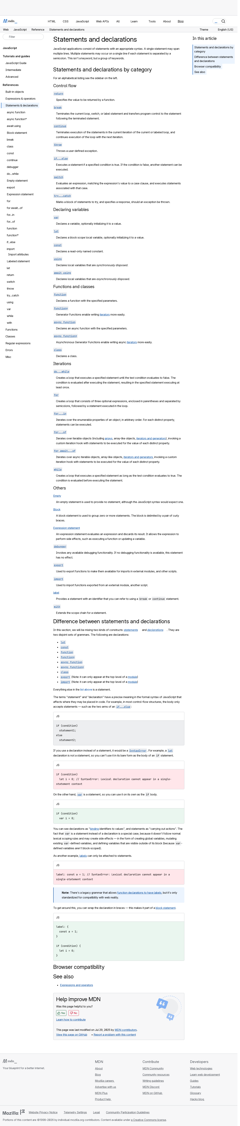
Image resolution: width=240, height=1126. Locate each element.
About (99, 1068)
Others (59, 488)
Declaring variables (71, 209)
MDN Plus (101, 1093)
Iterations (62, 363)
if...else (11, 242)
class (10, 146)
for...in (10, 214)
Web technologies (201, 1068)
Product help (103, 1099)
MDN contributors (126, 1030)
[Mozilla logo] (14, 1112)
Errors (9, 350)
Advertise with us (105, 1087)
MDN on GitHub (153, 1093)
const (10, 153)
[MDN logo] (10, 1061)
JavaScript (10, 48)
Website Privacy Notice (43, 1112)
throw (10, 288)
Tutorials (195, 1087)
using (10, 302)
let (8, 268)
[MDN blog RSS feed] (29, 1088)
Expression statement (66, 528)
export (11, 187)
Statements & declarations (21, 105)
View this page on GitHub (71, 1034)
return (10, 275)
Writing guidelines (153, 1080)
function (12, 228)
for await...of (15, 208)
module (132, 677)
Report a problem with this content (115, 1034)
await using (14, 126)
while (10, 316)
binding (94, 828)
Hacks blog (197, 1099)
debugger (12, 167)
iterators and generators (151, 438)
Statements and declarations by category (213, 49)
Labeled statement (18, 261)
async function (16, 112)
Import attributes (18, 254)
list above (86, 689)
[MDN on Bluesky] (11, 1088)
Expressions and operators (76, 985)
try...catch (13, 295)
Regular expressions (18, 343)
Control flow (64, 85)
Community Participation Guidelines (128, 1112)
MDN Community (153, 1068)
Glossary (195, 1093)
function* (13, 235)
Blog (180, 21)
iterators (105, 314)
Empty (57, 495)
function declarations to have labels (139, 892)
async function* (17, 119)
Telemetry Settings (75, 1112)
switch (11, 281)
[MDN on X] (17, 1088)
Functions (11, 329)
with (11, 322)
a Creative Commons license (148, 1120)
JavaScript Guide (15, 63)
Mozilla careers (105, 1080)
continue (12, 160)
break (10, 139)
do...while (13, 173)
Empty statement (17, 180)
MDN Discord (151, 1087)
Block (56, 509)
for (8, 201)
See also (199, 72)
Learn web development (205, 1074)
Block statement (17, 132)
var (9, 309)
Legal (96, 1112)
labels (83, 855)
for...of (11, 221)
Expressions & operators (20, 98)
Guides (194, 1080)
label (56, 592)
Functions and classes (73, 286)
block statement (165, 908)
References (11, 85)
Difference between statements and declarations (213, 59)
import (11, 249)
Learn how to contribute (71, 1019)
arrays (108, 438)
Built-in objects (14, 91)
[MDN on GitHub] (5, 1088)
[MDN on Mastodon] (23, 1088)
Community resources (156, 1074)
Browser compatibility (207, 66)
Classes (10, 336)
